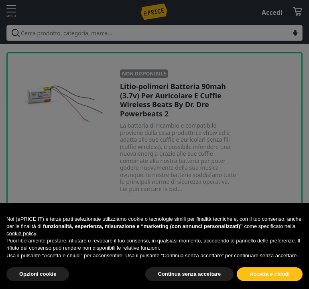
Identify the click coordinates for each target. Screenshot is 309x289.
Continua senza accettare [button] (189, 274)
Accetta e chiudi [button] (270, 274)
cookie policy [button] (21, 233)
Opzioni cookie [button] (37, 274)
